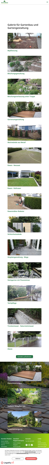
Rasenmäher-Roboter (16, 211)
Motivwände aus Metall (17, 142)
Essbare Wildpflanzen (16, 406)
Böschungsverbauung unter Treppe (21, 96)
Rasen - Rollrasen (14, 188)
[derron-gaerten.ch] (4, 2)
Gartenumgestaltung (16, 119)
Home (39, 441)
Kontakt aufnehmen (24, 357)
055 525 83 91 (30, 441)
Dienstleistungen (15, 383)
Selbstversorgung (15, 429)
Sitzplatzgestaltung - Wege (18, 257)
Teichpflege (12, 303)
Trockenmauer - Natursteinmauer (21, 326)
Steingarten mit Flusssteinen (19, 280)
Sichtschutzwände (15, 234)
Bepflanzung (12, 50)
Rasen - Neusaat (14, 165)
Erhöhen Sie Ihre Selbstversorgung (42, 444)
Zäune (10, 349)
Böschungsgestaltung (16, 73)
